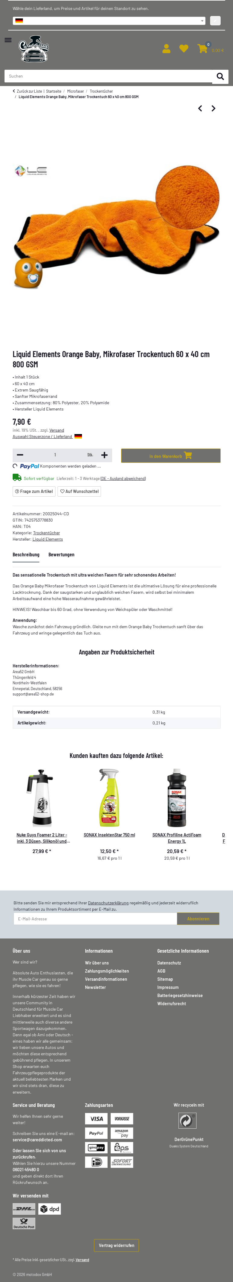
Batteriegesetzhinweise (180, 995)
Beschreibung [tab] (26, 554)
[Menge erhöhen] (104, 455)
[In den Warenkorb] (171, 456)
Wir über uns (97, 962)
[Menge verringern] (20, 455)
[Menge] (55, 455)
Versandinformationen (106, 979)
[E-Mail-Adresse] (95, 919)
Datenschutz (169, 962)
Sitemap (165, 979)
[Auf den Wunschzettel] (79, 491)
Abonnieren (198, 918)
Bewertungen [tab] (61, 554)
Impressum (168, 987)
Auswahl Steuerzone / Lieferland (47, 436)
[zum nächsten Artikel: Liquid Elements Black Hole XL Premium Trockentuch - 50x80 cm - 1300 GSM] (213, 109)
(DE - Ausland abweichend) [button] (123, 478)
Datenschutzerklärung (108, 902)
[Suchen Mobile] (109, 76)
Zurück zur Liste (29, 91)
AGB (161, 970)
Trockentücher (46, 532)
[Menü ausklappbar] (8, 37)
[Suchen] (220, 77)
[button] (166, 49)
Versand (56, 430)
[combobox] (109, 21)
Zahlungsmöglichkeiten (107, 970)
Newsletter (95, 987)
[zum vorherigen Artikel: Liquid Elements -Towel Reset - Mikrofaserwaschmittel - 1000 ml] (200, 109)
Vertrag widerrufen (116, 1245)
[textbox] (109, 21)
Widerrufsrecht (171, 1003)
